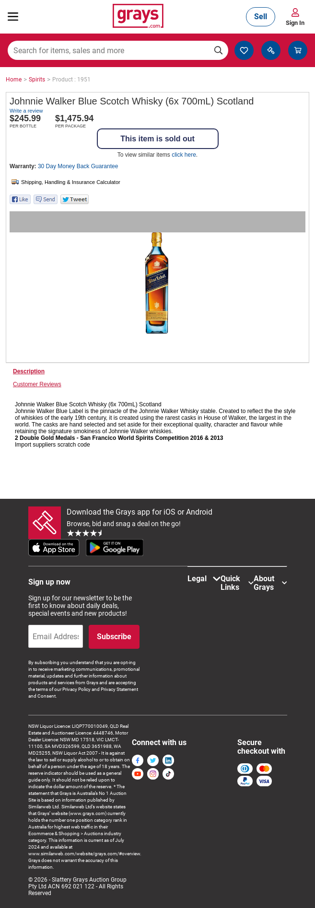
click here (184, 154)
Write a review (26, 111)
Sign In (295, 22)
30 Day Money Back (78, 166)
